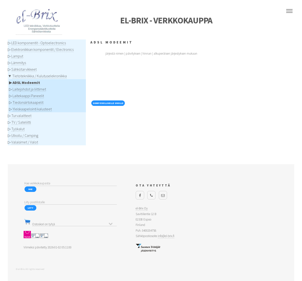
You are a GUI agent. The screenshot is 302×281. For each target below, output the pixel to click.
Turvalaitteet (21, 115)
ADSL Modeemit (26, 82)
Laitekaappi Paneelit (28, 95)
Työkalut (18, 128)
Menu (289, 11)
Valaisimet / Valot (24, 142)
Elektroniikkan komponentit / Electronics (42, 49)
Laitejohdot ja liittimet (29, 89)
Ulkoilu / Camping (24, 135)
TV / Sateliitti (21, 122)
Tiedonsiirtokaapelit (28, 102)
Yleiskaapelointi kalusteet (32, 109)
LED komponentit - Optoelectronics (38, 42)
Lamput (17, 56)
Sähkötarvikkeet (24, 69)
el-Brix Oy (142, 208)
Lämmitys (18, 62)
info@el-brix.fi (166, 236)
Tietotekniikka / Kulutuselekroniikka (39, 75)
